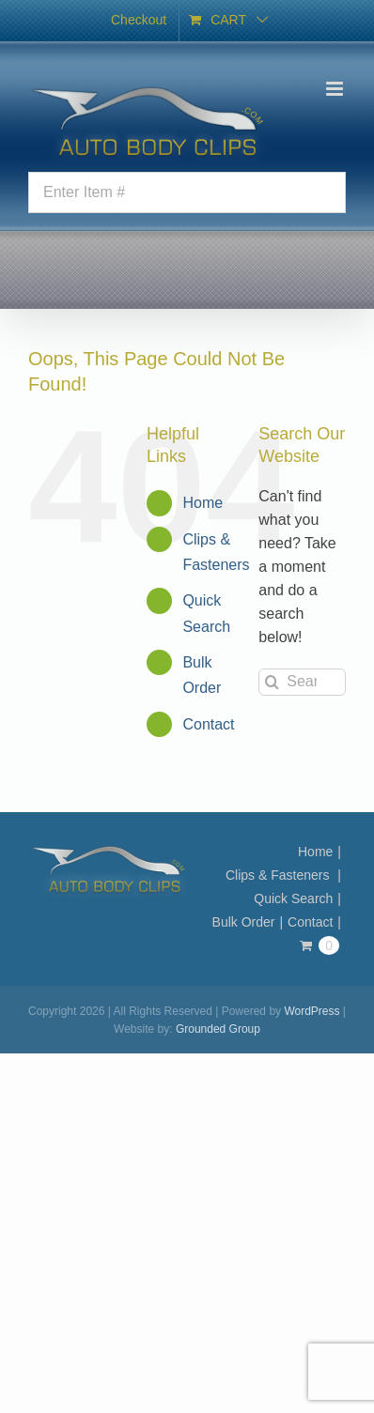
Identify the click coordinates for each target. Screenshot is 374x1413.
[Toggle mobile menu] (336, 89)
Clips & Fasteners (279, 875)
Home (202, 503)
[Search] (272, 682)
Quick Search (293, 898)
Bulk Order (243, 921)
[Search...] (302, 682)
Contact (208, 724)
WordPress (311, 1011)
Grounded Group (218, 1029)
